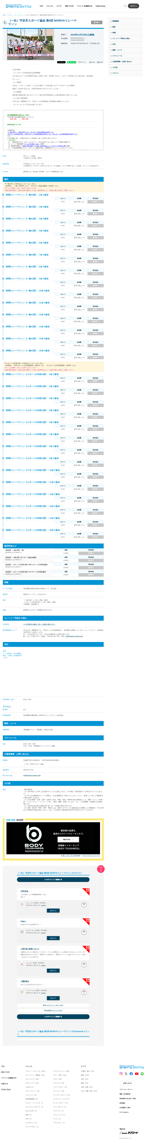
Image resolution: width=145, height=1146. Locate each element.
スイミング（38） (59, 1092)
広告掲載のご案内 (125, 1109)
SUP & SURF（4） (31, 1112)
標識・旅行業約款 (125, 1095)
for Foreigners (124, 1113)
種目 (114, 27)
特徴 (114, 33)
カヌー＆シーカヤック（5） (34, 1108)
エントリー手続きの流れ (121, 38)
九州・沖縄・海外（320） (89, 1092)
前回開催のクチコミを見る (53, 1012)
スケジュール (117, 56)
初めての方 (69, 6)
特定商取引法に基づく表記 (128, 1100)
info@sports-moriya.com (74, 636)
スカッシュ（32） (31, 1096)
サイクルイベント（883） (61, 1072)
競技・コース (117, 50)
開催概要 (115, 21)
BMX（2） (28, 1120)
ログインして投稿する (53, 880)
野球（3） (28, 1116)
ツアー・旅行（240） (60, 1076)
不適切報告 (43, 905)
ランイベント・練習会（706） (35, 1076)
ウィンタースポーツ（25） (62, 1096)
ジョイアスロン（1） (32, 1128)
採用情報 (122, 1104)
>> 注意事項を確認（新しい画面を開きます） (39, 624)
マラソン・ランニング (15, 15)
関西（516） (85, 1084)
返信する (53, 911)
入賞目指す (25, 982)
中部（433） (85, 1080)
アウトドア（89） (59, 1084)
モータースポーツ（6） (61, 1104)
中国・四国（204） (87, 1088)
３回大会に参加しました (31, 949)
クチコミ (115, 73)
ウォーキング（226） (32, 1080)
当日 (114, 44)
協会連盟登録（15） (32, 1100)
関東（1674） (85, 1076)
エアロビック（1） (31, 1124)
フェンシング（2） (59, 1116)
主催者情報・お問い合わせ (122, 61)
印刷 (100, 62)
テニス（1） (57, 1120)
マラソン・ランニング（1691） (35, 1072)
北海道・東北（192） (88, 1072)
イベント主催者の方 (84, 6)
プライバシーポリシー (126, 1091)
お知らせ (4, 1085)
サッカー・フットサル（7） (34, 1104)
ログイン (133, 6)
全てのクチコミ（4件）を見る (53, 1006)
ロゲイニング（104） (32, 1084)
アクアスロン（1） (59, 1124)
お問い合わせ (127, 1084)
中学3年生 (25, 891)
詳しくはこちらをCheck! (71, 855)
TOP (41, 6)
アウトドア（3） (58, 1112)
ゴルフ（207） (58, 1080)
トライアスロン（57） (60, 1088)
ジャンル (49, 6)
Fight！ (24, 922)
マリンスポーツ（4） (60, 1108)
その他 (114, 67)
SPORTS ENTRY (18, 6)
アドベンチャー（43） (32, 1092)
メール (92, 62)
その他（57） (29, 1088)
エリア (59, 6)
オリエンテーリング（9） (61, 1100)
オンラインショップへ (92, 855)
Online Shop (100, 6)
